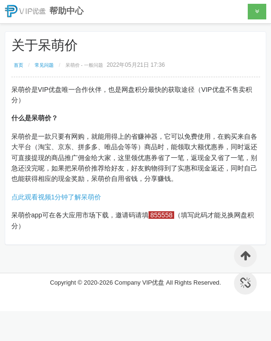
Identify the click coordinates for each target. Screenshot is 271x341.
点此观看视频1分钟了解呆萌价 (56, 197)
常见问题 (44, 65)
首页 (18, 65)
